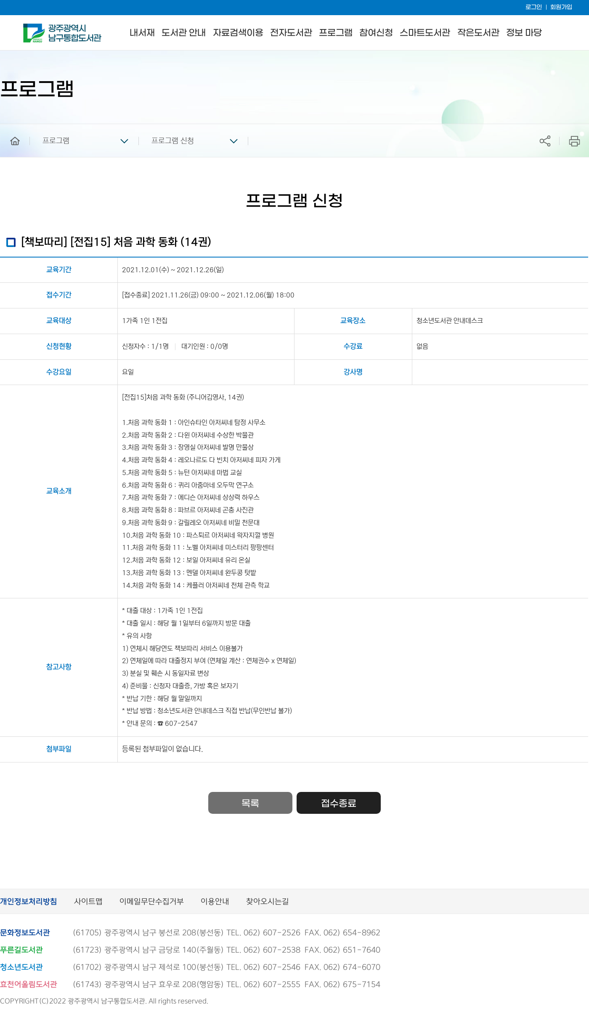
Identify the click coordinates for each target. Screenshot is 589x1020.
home (9, 128)
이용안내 (215, 902)
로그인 (533, 7)
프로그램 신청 (172, 141)
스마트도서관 (425, 33)
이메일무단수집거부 (151, 902)
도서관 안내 (184, 33)
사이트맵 (88, 902)
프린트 (574, 141)
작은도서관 (478, 33)
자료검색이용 (238, 33)
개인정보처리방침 (28, 902)
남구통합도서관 (35, 27)
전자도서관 (291, 33)
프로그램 (336, 33)
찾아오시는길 (267, 902)
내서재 (142, 33)
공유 (544, 141)
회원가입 (561, 7)
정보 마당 (524, 33)
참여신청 (376, 33)
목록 (250, 803)
